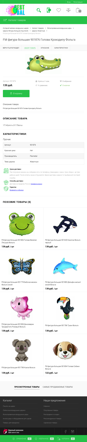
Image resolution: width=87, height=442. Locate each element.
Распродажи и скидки (51, 414)
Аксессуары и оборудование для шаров (17, 418)
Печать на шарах (9, 406)
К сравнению (41, 85)
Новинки (47, 406)
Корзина (66, 439)
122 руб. (51, 373)
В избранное (65, 81)
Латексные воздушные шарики (14, 410)
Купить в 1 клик (42, 81)
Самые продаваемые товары (58, 387)
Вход (68, 2)
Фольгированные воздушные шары (15, 414)
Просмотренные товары (26, 387)
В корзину (16, 93)
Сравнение (21, 439)
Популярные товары (51, 410)
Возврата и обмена (16, 190)
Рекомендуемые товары (52, 418)
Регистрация (78, 2)
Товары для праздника (11, 423)
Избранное (44, 439)
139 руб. (8, 85)
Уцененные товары (50, 423)
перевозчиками (36, 184)
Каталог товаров (14, 20)
